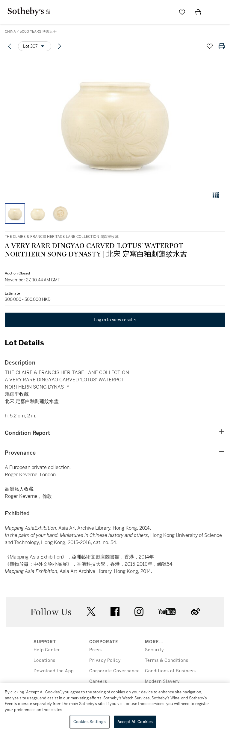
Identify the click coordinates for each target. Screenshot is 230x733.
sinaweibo (195, 611)
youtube (167, 611)
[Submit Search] (166, 12)
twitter (91, 611)
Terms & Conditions (166, 660)
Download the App (54, 671)
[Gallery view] (215, 195)
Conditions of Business (170, 671)
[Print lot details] (221, 46)
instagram (138, 611)
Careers (98, 681)
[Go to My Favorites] (182, 12)
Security (154, 650)
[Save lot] (209, 46)
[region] (115, 708)
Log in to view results (115, 320)
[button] (115, 121)
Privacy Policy (105, 660)
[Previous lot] (10, 46)
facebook (115, 611)
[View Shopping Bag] (198, 12)
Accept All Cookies (135, 721)
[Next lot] (60, 46)
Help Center (47, 650)
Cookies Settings (89, 721)
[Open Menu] (214, 12)
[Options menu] (34, 46)
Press (95, 650)
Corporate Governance (114, 671)
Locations (44, 660)
